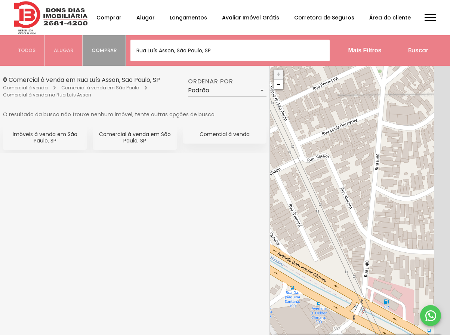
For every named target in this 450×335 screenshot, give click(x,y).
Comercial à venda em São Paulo (100, 87)
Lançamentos (188, 17)
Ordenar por (210, 81)
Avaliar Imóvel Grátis (250, 17)
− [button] (279, 84)
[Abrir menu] (430, 18)
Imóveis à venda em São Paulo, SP (45, 137)
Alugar (145, 17)
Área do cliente (390, 17)
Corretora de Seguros (324, 17)
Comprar (108, 17)
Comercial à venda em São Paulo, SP (135, 137)
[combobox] (230, 50)
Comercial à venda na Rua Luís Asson (47, 95)
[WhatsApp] (430, 315)
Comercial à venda (25, 87)
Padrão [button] (198, 90)
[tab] (27, 50)
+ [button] (279, 74)
